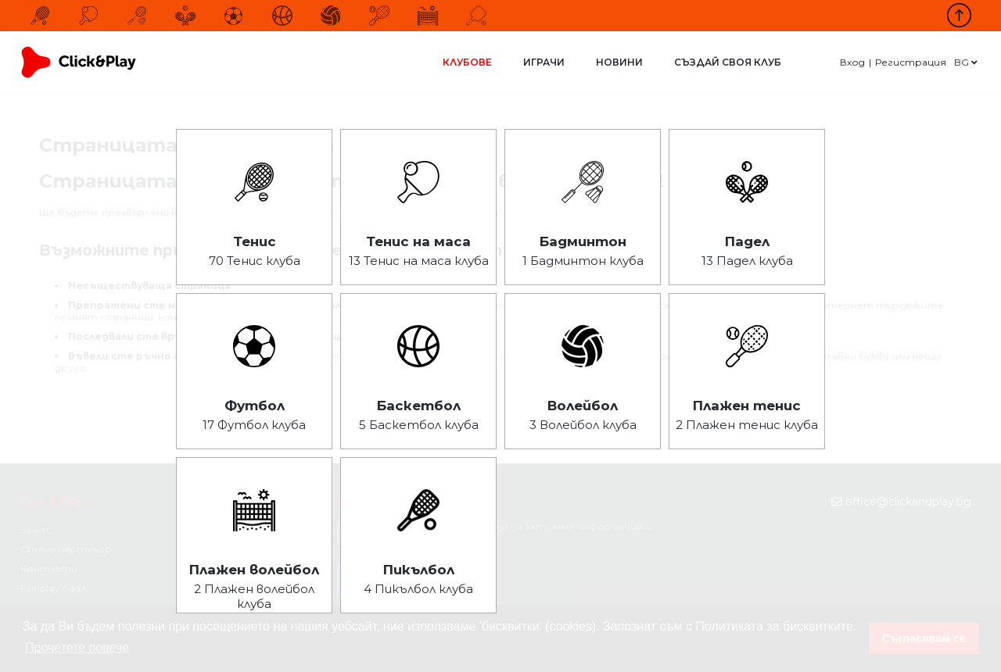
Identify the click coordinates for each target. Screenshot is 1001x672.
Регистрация (910, 62)
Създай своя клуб (727, 62)
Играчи (544, 62)
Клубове (467, 62)
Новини (619, 62)
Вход (852, 62)
